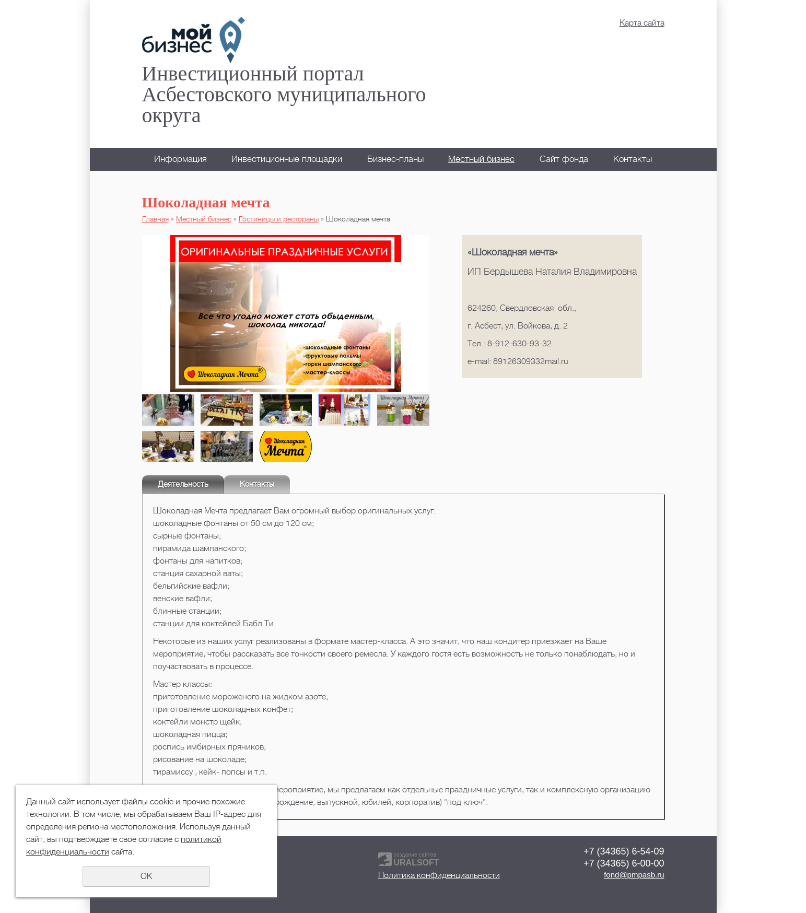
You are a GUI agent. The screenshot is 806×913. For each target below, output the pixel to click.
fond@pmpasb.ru (634, 874)
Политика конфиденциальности (439, 875)
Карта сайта (642, 23)
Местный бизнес (481, 159)
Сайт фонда (564, 159)
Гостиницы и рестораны (279, 219)
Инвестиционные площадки (286, 159)
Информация (180, 159)
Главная (155, 219)
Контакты (632, 159)
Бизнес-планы (395, 159)
